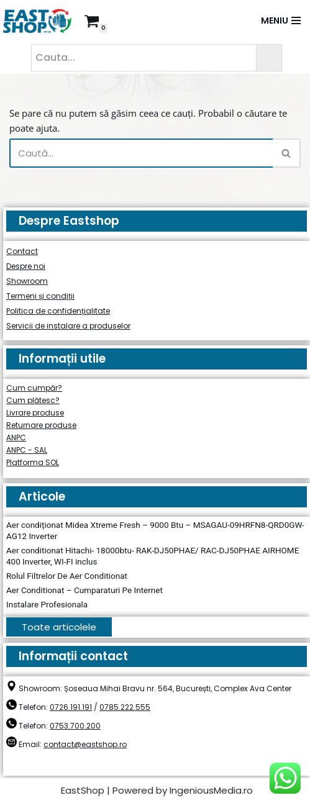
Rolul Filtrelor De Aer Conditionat (66, 576)
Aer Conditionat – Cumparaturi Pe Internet (84, 590)
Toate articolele (59, 626)
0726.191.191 (71, 707)
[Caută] (141, 153)
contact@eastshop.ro (85, 744)
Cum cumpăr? (34, 388)
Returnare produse (41, 425)
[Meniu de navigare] (281, 20)
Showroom (27, 281)
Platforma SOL (32, 462)
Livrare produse (35, 412)
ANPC (16, 437)
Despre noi (25, 266)
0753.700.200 (75, 725)
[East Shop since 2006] (40, 21)
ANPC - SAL (26, 450)
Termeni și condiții (40, 296)
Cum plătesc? (33, 400)
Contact (22, 251)
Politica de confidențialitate (58, 311)
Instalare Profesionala (47, 604)
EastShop (82, 790)
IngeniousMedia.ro (211, 790)
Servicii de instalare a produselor (68, 325)
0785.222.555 (124, 707)
